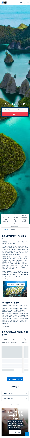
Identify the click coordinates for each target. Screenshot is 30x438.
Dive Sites (14, 340)
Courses (24, 340)
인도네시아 (6, 229)
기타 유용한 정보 (8, 398)
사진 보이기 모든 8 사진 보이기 (16, 284)
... (3, 229)
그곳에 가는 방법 (8, 393)
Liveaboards (5, 340)
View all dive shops (15, 379)
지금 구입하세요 (15, 432)
